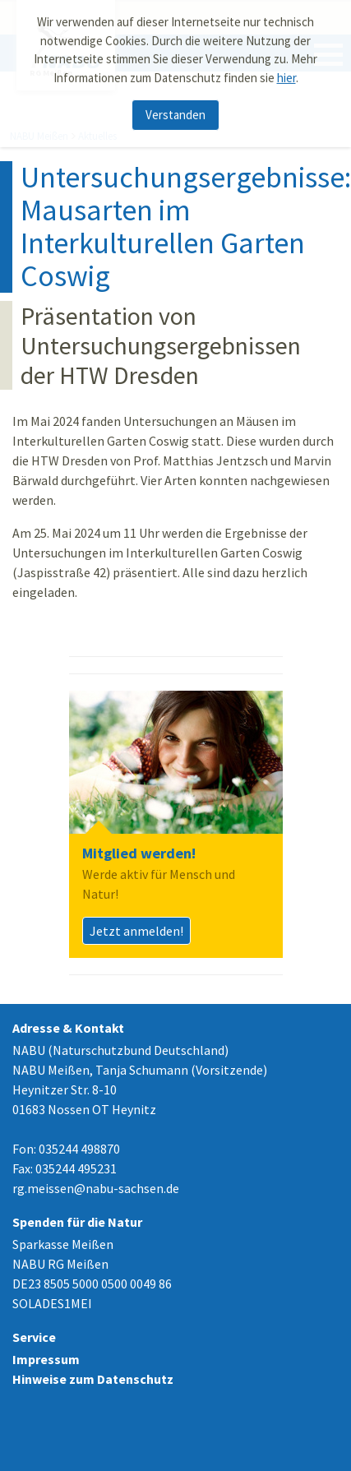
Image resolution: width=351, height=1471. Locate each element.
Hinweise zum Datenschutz (92, 1379)
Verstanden (175, 108)
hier (286, 70)
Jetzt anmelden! (136, 931)
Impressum (46, 1359)
